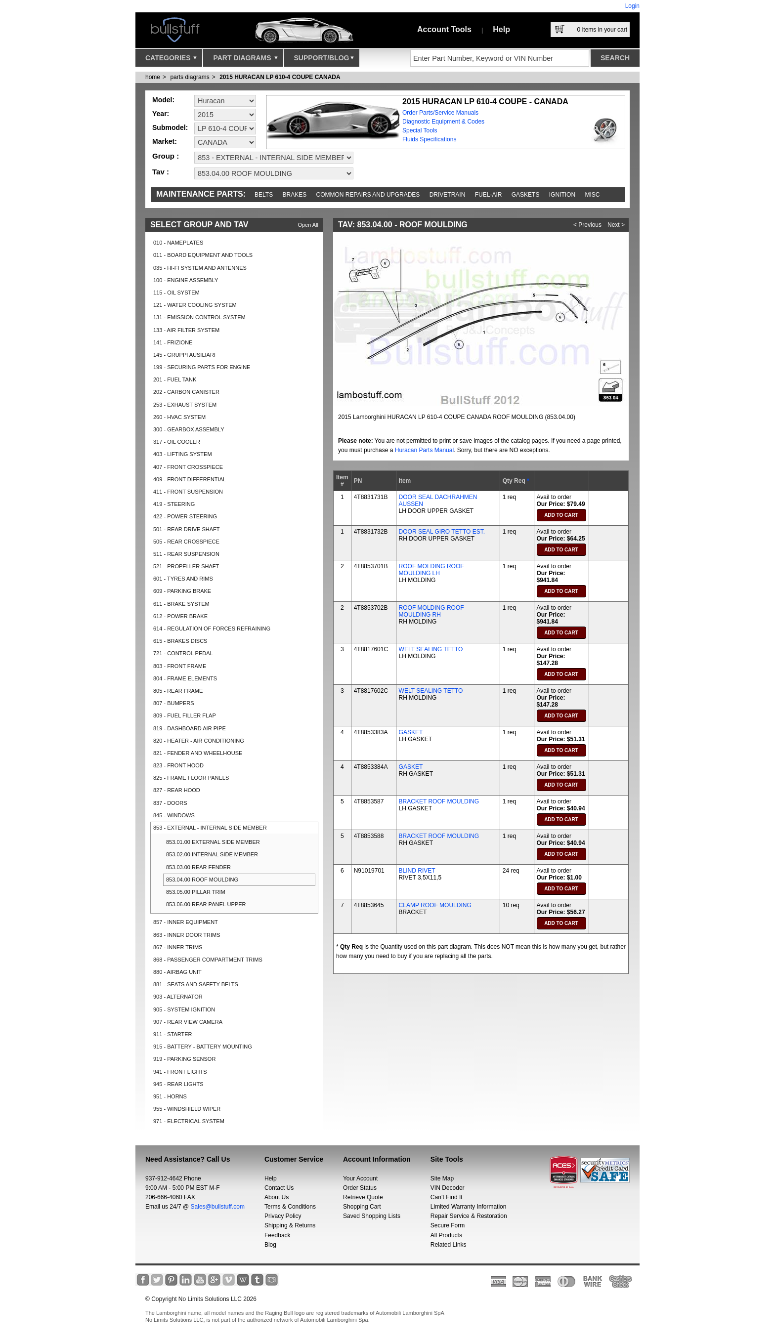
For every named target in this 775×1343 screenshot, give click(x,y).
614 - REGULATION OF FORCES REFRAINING (211, 628)
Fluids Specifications (429, 139)
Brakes (295, 194)
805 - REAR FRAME (178, 691)
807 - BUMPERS (173, 703)
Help (501, 29)
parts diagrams (189, 77)
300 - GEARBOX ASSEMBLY (188, 429)
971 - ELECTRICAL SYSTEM (188, 1121)
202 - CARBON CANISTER (186, 392)
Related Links (449, 1244)
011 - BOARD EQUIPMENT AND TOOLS (203, 255)
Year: (160, 114)
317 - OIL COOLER (176, 442)
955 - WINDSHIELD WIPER (186, 1109)
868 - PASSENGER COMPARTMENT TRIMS (207, 960)
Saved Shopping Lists (371, 1216)
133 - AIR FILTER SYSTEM (186, 330)
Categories (171, 60)
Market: (164, 141)
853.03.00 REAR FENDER (198, 867)
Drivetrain (448, 194)
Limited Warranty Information (469, 1206)
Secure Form (448, 1225)
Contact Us (279, 1187)
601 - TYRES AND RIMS (183, 579)
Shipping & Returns (289, 1225)
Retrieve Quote (363, 1197)
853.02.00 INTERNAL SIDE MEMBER (212, 854)
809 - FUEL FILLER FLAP (184, 715)
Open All (308, 225)
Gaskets (526, 194)
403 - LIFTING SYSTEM (182, 454)
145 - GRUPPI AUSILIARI (184, 355)
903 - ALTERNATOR (178, 997)
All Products (446, 1235)
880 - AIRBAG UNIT (177, 972)
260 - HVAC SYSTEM (179, 417)
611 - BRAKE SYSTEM (181, 604)
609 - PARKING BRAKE (182, 591)
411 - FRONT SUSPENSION (188, 492)
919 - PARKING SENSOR (184, 1059)
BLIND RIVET (417, 870)
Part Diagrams (245, 60)
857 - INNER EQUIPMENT (185, 922)
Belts (264, 194)
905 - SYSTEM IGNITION (184, 1009)
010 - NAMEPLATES (178, 243)
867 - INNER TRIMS (177, 947)
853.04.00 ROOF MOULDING (202, 879)
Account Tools (444, 29)
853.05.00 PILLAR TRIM (195, 892)
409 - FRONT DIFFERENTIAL (189, 479)
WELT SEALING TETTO (431, 649)
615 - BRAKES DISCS (180, 641)
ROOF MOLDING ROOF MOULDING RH (431, 611)
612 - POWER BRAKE (180, 616)
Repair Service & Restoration (469, 1216)
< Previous (587, 224)
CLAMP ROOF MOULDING (435, 905)
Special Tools (419, 130)
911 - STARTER (172, 1034)
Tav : (160, 172)
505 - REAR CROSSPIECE (186, 542)
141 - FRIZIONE (172, 342)
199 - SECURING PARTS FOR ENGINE (201, 367)
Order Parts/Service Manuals (440, 112)
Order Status (360, 1187)
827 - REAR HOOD (176, 790)
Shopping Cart (362, 1206)
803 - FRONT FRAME (179, 666)
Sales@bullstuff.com (218, 1206)
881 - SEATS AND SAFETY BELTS (195, 984)
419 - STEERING (174, 504)
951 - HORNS (170, 1096)
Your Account (360, 1178)
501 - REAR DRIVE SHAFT (186, 529)
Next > (616, 224)
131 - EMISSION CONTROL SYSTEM (199, 317)
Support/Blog (324, 60)
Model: (163, 100)
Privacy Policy (282, 1216)
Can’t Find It (447, 1197)
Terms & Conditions (290, 1206)
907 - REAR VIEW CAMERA (187, 1022)
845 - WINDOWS (174, 815)
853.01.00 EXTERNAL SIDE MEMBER (213, 842)
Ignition (562, 194)
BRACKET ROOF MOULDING (439, 801)
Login (632, 5)
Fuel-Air (488, 194)
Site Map (442, 1178)
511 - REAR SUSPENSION (186, 554)
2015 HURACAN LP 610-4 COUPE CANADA (280, 77)
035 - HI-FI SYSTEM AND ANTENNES (200, 268)
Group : (165, 156)
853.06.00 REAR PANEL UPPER (206, 904)
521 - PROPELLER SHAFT (186, 566)
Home (152, 77)
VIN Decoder (448, 1187)
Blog (270, 1244)
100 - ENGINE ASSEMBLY (185, 280)
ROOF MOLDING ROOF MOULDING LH (431, 570)
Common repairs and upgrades (368, 194)
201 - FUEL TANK (174, 379)
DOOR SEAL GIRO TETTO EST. (442, 531)
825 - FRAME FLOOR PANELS (191, 778)
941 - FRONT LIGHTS (180, 1072)
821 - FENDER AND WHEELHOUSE (197, 753)
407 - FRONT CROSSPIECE (188, 467)
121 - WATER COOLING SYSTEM (195, 305)
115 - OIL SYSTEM (176, 292)
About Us (276, 1197)
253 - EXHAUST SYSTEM (184, 405)
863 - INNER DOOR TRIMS (186, 935)
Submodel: (170, 127)
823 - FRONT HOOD (178, 765)
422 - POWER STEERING (185, 516)
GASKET (411, 732)
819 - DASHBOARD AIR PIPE (189, 728)
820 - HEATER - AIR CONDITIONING (198, 741)
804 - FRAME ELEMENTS (185, 678)
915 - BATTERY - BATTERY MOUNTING (202, 1046)
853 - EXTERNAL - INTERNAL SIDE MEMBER (210, 828)
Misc (592, 194)
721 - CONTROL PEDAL (183, 653)
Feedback (277, 1235)
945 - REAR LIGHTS (178, 1084)
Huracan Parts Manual (424, 450)
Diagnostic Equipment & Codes (443, 121)
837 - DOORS (170, 803)
